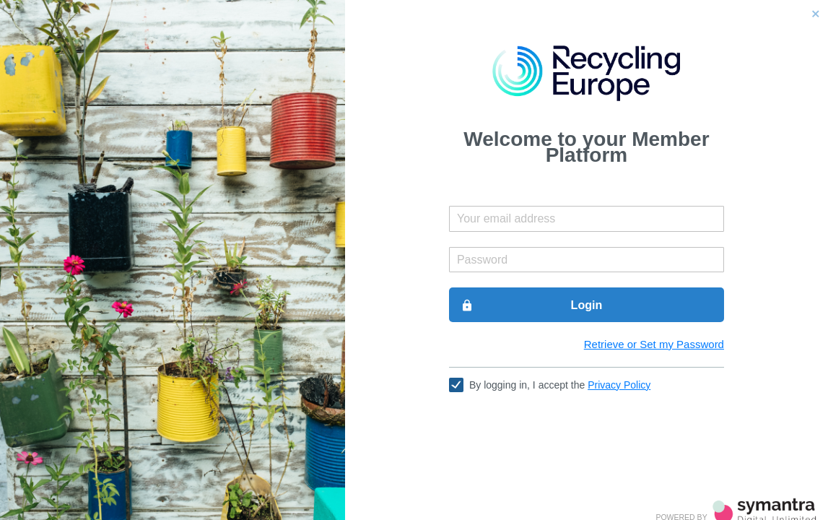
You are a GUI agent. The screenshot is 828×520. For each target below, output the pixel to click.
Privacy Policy (619, 385)
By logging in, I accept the (559, 385)
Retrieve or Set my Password (654, 344)
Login (531, 305)
